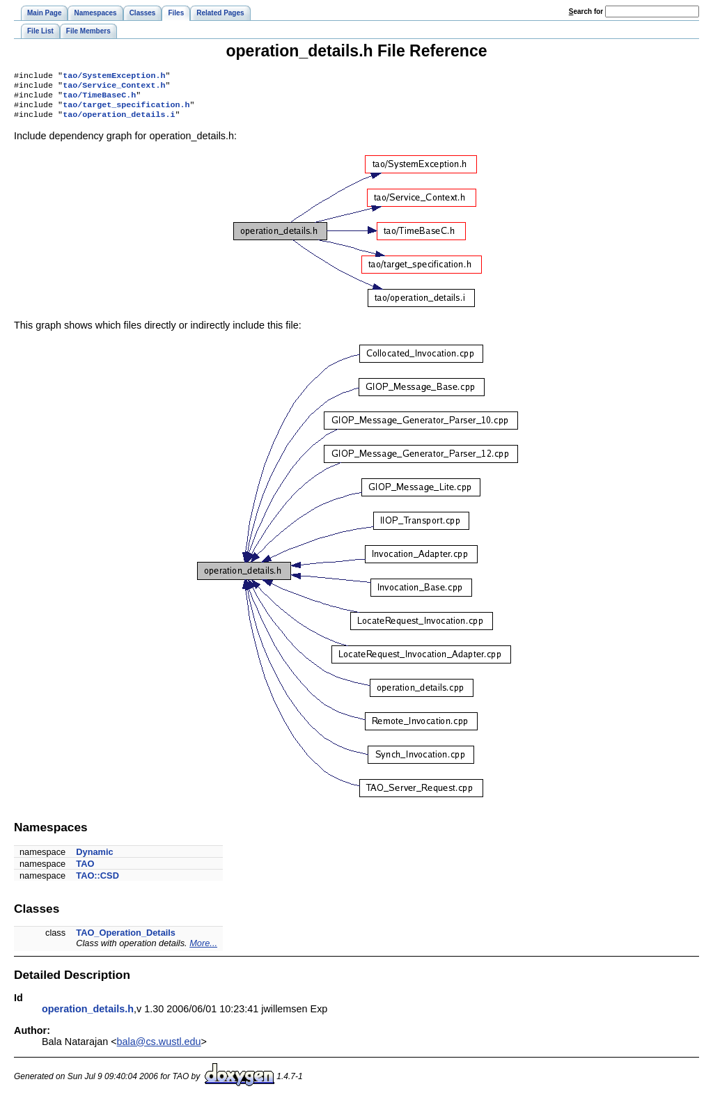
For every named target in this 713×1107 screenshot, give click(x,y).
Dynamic (94, 859)
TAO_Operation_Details (125, 939)
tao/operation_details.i (119, 121)
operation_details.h (88, 1015)
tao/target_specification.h (126, 110)
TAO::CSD (97, 882)
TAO (85, 870)
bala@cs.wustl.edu (159, 1048)
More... (203, 950)
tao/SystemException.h (114, 76)
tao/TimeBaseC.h (99, 98)
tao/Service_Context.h (114, 87)
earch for (586, 11)
